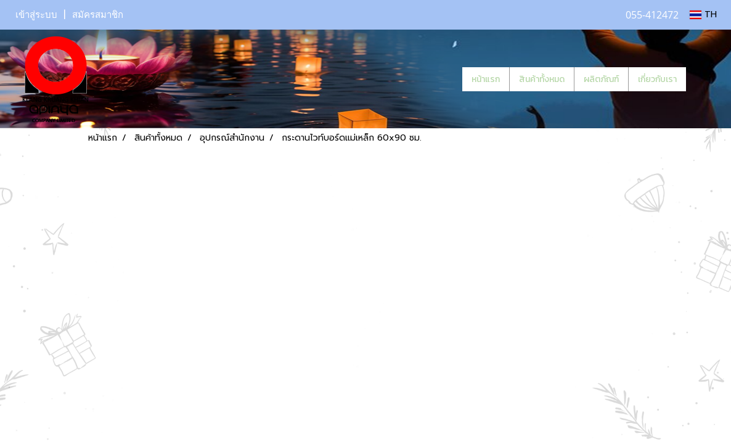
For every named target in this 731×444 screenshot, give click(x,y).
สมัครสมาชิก (97, 15)
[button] (704, 79)
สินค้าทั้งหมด (542, 79)
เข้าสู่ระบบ (36, 15)
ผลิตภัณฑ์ (601, 79)
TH (703, 14)
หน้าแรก (486, 79)
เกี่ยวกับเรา (657, 79)
